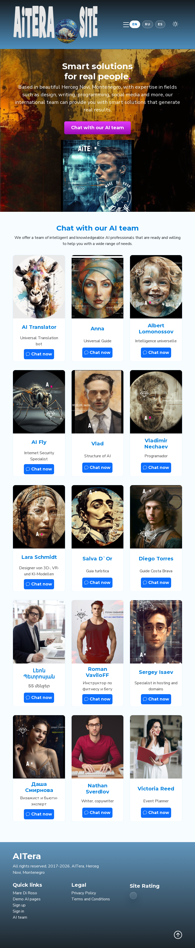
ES (160, 24)
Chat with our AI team (97, 127)
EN (134, 24)
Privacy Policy (83, 893)
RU (147, 24)
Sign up (19, 905)
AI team (20, 917)
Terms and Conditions (90, 899)
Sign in (18, 911)
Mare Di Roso (25, 893)
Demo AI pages (27, 899)
